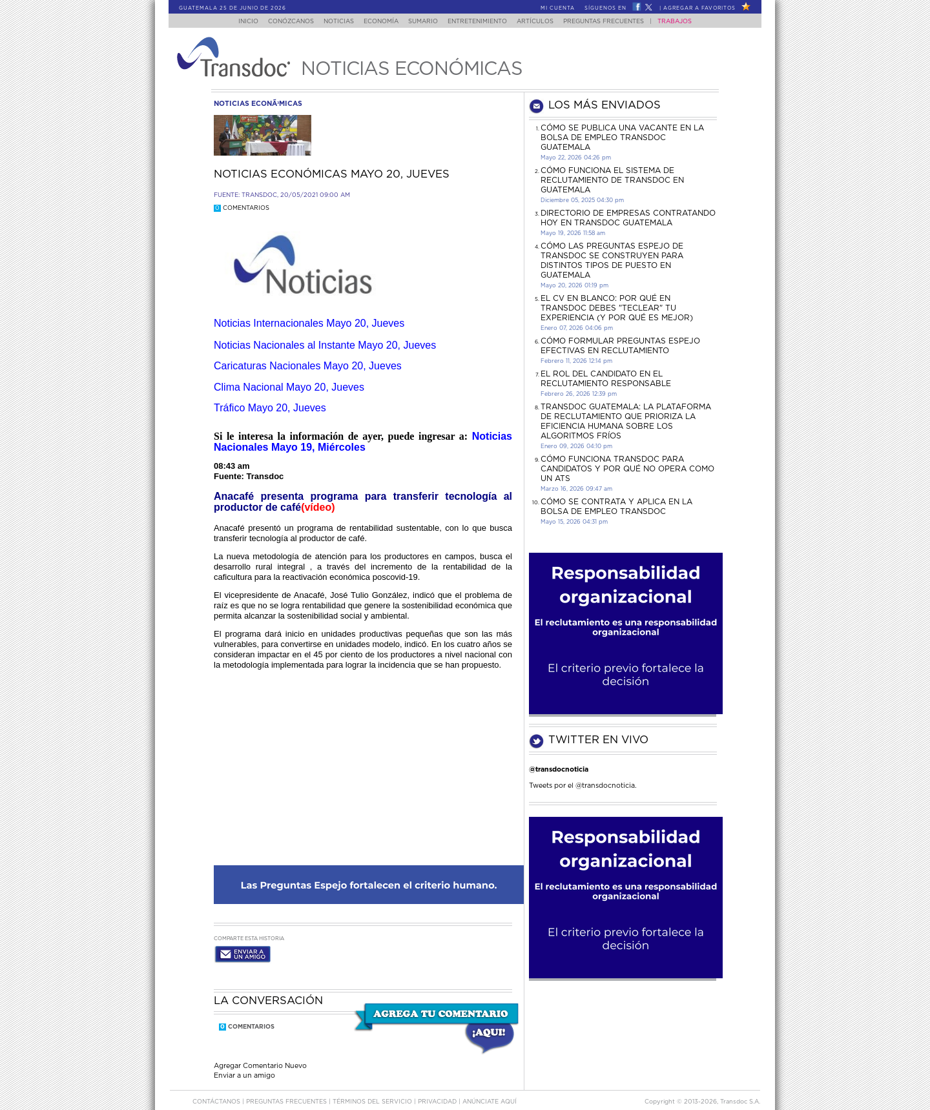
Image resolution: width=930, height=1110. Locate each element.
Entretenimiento (482, 22)
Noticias (332, 22)
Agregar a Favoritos (699, 8)
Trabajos (687, 22)
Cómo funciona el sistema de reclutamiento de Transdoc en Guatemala (612, 180)
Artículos (544, 22)
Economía (378, 22)
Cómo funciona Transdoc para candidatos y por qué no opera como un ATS (627, 468)
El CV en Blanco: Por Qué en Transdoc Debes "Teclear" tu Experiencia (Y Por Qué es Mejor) (617, 308)
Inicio (236, 22)
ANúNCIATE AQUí (489, 1090)
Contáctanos (217, 1090)
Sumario (424, 22)
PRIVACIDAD (438, 1090)
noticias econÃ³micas (258, 103)
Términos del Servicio (373, 1090)
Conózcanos (281, 22)
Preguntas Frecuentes (616, 22)
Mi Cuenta (558, 8)
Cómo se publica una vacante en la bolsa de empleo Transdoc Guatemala (622, 137)
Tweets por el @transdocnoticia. (583, 785)
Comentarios (241, 208)
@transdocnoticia (558, 769)
